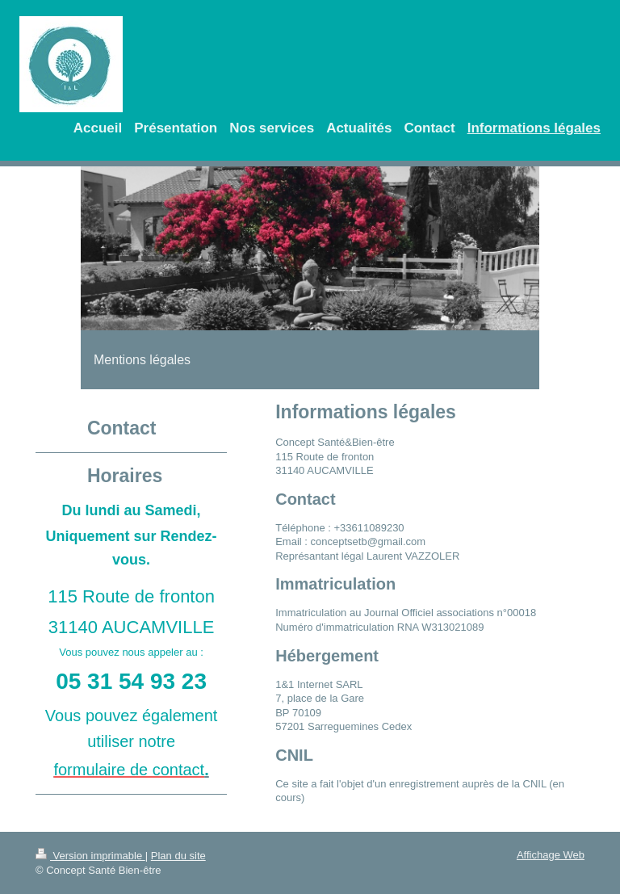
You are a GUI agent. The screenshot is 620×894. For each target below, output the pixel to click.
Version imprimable (90, 856)
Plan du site (178, 856)
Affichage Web (550, 855)
